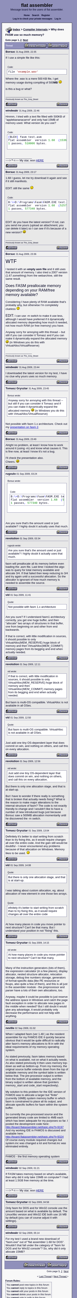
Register (45, 15)
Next (25, 40)
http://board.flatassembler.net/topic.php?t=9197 (35, 1127)
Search (35, 15)
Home (27, 15)
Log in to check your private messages (32, 19)
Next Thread (60, 1276)
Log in (58, 19)
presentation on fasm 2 (24, 427)
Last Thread (45, 1276)
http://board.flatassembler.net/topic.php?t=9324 (35, 1136)
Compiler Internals (35, 29)
